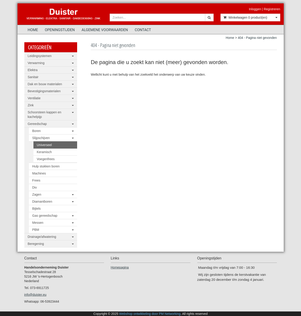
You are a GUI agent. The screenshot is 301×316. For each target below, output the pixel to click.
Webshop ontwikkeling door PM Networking (150, 314)
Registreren (272, 9)
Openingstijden (60, 30)
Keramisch (44, 152)
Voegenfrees (46, 159)
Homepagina (120, 267)
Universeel (44, 145)
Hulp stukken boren (46, 166)
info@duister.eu (35, 294)
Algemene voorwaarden (105, 30)
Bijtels (36, 208)
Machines (39, 173)
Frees (36, 180)
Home (33, 30)
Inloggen (255, 9)
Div (34, 187)
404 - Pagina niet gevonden (257, 38)
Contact (143, 30)
